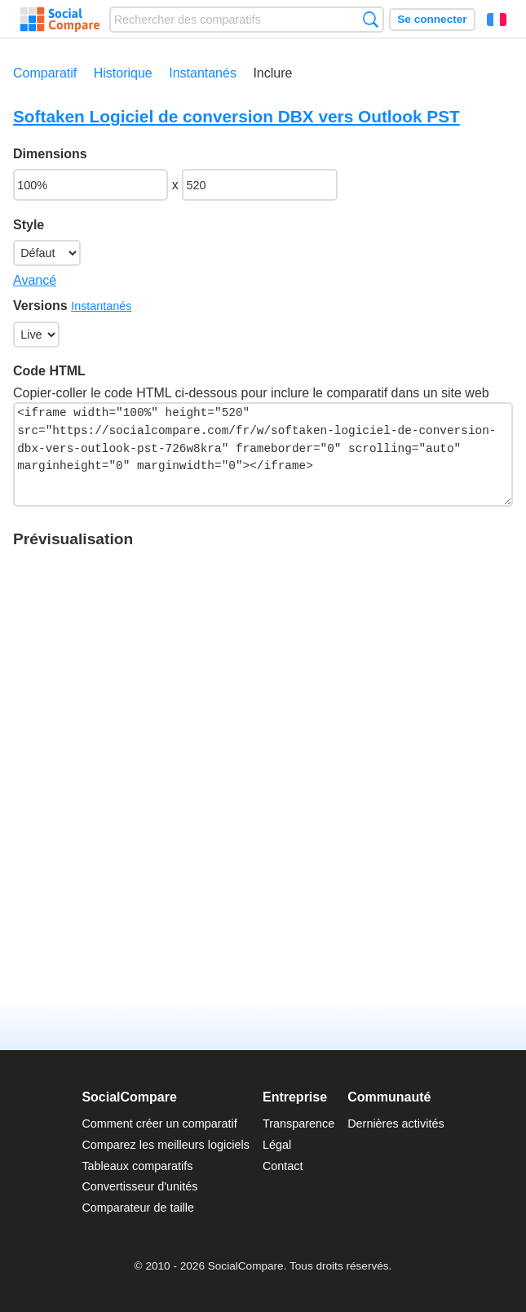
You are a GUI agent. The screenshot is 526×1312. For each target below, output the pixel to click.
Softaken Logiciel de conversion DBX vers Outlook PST (236, 116)
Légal (277, 1144)
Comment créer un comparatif (159, 1123)
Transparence (298, 1123)
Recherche (370, 19)
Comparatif (45, 73)
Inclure (272, 73)
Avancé (34, 280)
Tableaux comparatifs (137, 1165)
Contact (283, 1165)
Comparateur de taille (138, 1207)
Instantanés (202, 73)
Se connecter (431, 19)
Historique (123, 73)
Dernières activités (395, 1123)
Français (496, 19)
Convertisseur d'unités (139, 1186)
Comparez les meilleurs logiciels (166, 1144)
